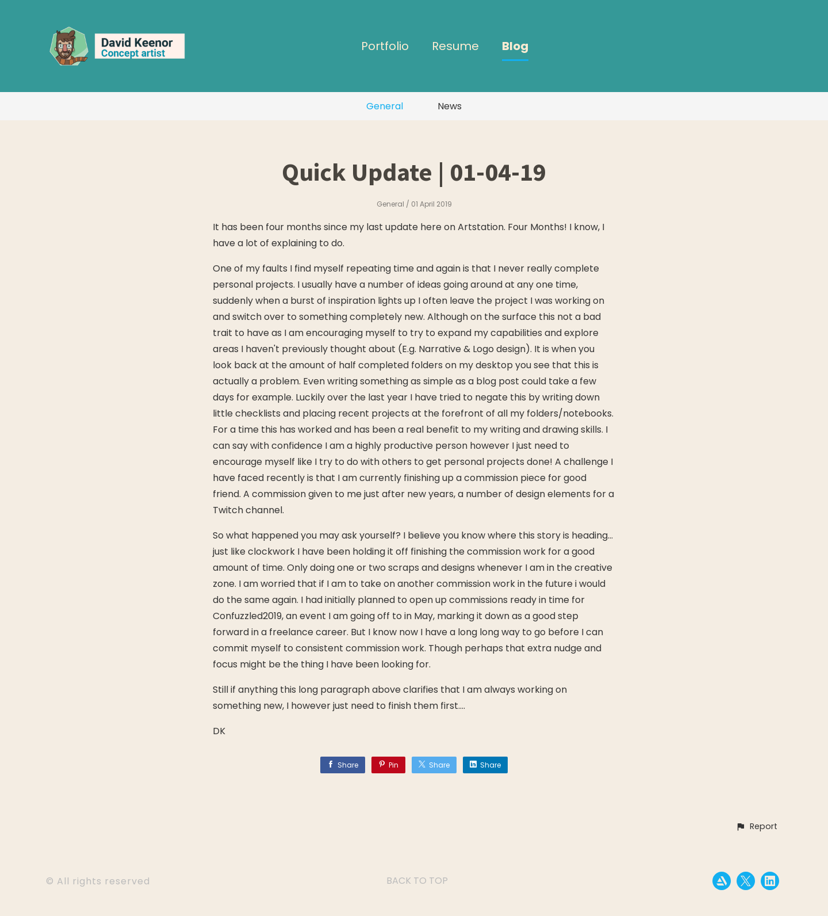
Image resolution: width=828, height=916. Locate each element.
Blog (515, 47)
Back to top (417, 880)
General (384, 106)
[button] (756, 827)
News (450, 106)
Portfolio (385, 47)
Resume (455, 47)
